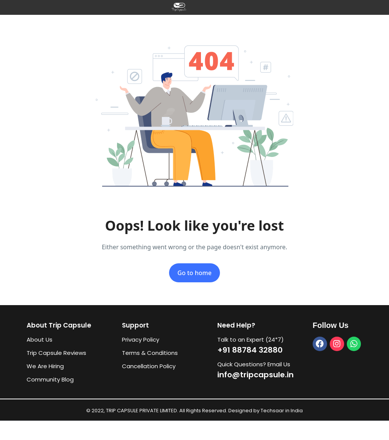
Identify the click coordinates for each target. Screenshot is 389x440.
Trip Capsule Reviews (56, 353)
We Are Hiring (45, 366)
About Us (39, 339)
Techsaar (272, 410)
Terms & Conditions (150, 353)
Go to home (194, 273)
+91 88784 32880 (250, 350)
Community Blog (50, 379)
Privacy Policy (140, 339)
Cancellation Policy (149, 366)
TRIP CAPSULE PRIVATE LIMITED (141, 410)
